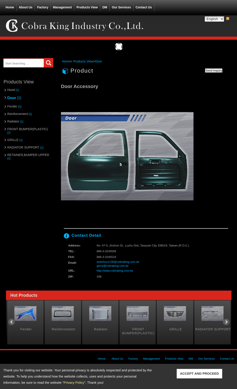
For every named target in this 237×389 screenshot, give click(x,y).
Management (62, 7)
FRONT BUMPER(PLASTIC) (27, 130)
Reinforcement (19, 114)
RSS (227, 19)
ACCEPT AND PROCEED (199, 373)
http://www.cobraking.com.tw (115, 270)
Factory (42, 7)
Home (10, 7)
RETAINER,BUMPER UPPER (28, 156)
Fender (14, 106)
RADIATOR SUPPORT (25, 147)
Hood (13, 90)
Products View (87, 6)
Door (14, 98)
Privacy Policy (74, 382)
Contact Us (144, 7)
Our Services (121, 7)
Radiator (15, 121)
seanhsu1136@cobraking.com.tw (118, 261)
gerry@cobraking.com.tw (113, 265)
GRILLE (15, 140)
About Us (25, 6)
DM (104, 7)
